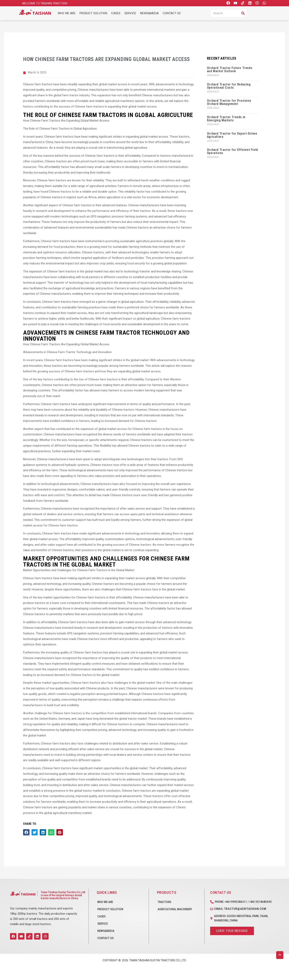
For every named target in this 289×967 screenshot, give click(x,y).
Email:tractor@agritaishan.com (240, 909)
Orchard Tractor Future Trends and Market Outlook (229, 69)
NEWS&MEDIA (149, 13)
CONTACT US (172, 13)
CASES (115, 13)
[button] (26, 832)
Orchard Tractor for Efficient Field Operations (232, 151)
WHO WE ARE (66, 13)
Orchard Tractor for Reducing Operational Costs (229, 85)
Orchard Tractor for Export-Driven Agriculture (232, 135)
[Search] (243, 13)
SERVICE (130, 13)
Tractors (164, 902)
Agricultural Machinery (175, 909)
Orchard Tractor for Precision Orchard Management (229, 102)
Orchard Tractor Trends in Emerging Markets (226, 118)
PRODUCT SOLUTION (93, 13)
